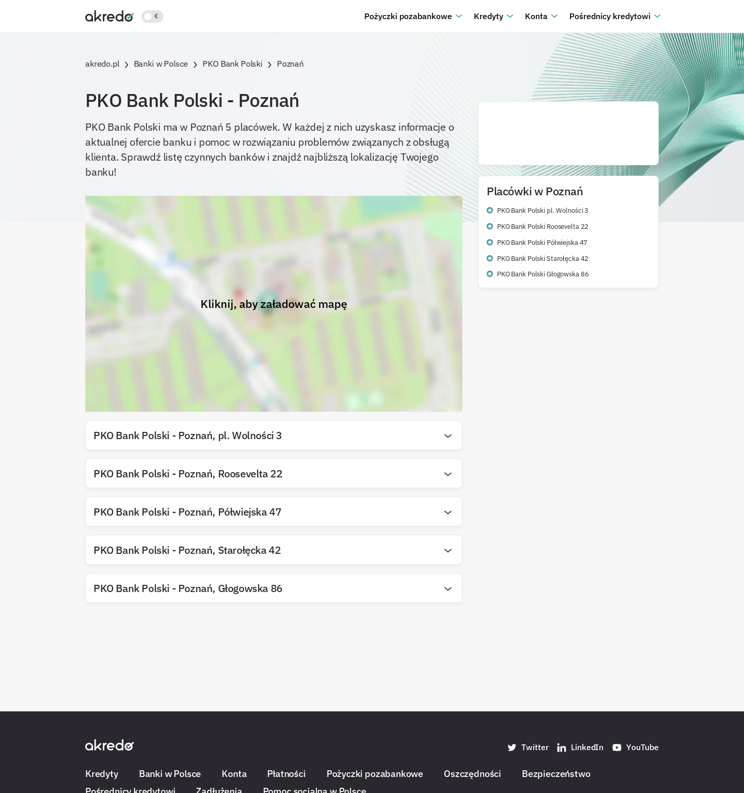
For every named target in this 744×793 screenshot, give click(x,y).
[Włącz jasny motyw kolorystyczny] (152, 16)
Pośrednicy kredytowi (609, 16)
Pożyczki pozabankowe (408, 16)
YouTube (635, 747)
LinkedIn (579, 747)
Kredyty (488, 16)
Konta (536, 16)
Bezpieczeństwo (556, 773)
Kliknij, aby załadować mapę (273, 303)
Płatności (286, 773)
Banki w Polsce (170, 773)
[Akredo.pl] (109, 15)
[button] (274, 435)
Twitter (527, 747)
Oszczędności (472, 773)
